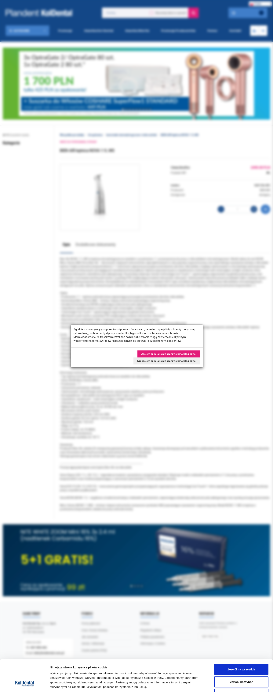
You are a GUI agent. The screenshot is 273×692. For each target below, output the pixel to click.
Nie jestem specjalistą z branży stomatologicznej (166, 361)
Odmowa (241, 667)
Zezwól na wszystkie (241, 642)
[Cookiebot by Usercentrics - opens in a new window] (24, 684)
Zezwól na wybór (241, 654)
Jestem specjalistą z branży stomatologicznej (168, 354)
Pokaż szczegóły (202, 684)
